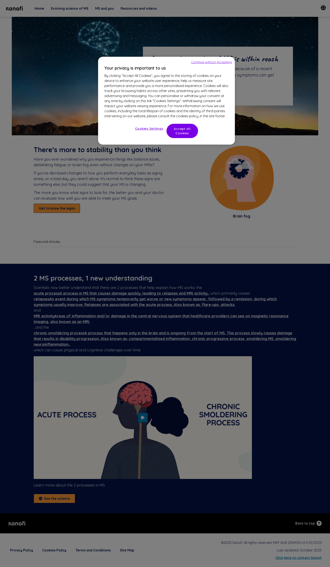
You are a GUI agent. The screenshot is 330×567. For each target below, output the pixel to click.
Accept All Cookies (182, 131)
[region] (166, 101)
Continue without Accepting (211, 62)
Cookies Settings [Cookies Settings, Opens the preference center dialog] (149, 129)
